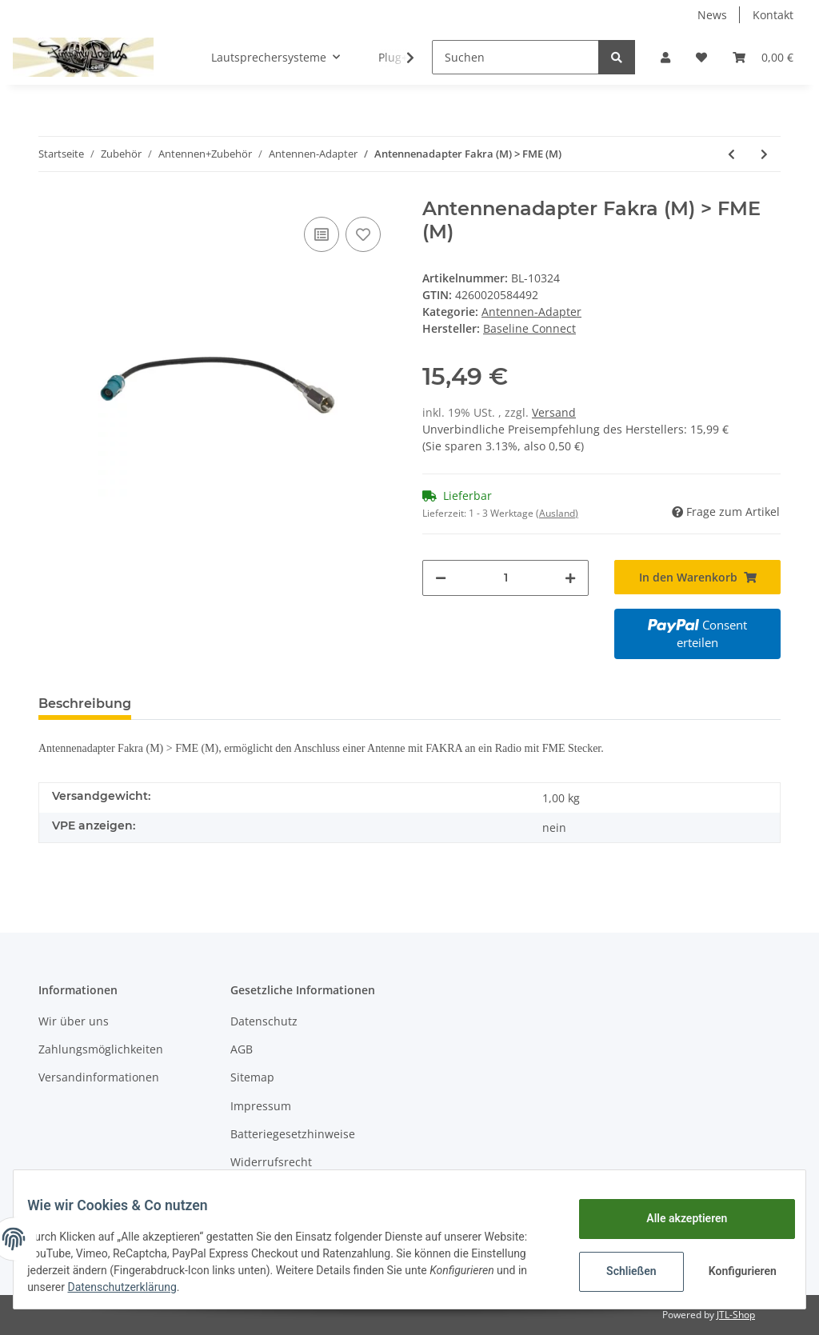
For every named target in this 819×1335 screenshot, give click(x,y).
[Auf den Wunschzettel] (363, 234)
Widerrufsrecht (271, 1161)
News (712, 14)
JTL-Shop (736, 1314)
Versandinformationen (98, 1077)
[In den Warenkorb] (697, 577)
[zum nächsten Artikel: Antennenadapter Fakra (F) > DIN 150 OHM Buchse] (764, 154)
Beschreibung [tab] (84, 703)
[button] (665, 57)
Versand (554, 412)
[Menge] (505, 578)
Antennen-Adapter (531, 311)
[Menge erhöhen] (570, 578)
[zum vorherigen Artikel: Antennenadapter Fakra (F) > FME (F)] (731, 154)
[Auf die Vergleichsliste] (321, 234)
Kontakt (773, 14)
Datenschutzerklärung (234, 1287)
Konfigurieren (732, 1271)
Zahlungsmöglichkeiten (100, 1049)
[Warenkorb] (763, 57)
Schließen (619, 1271)
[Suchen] (515, 57)
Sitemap (252, 1077)
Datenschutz (264, 1021)
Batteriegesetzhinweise (292, 1133)
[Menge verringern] (440, 578)
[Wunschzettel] (701, 57)
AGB (241, 1049)
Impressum (260, 1105)
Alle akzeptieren (674, 1218)
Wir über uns (73, 1021)
